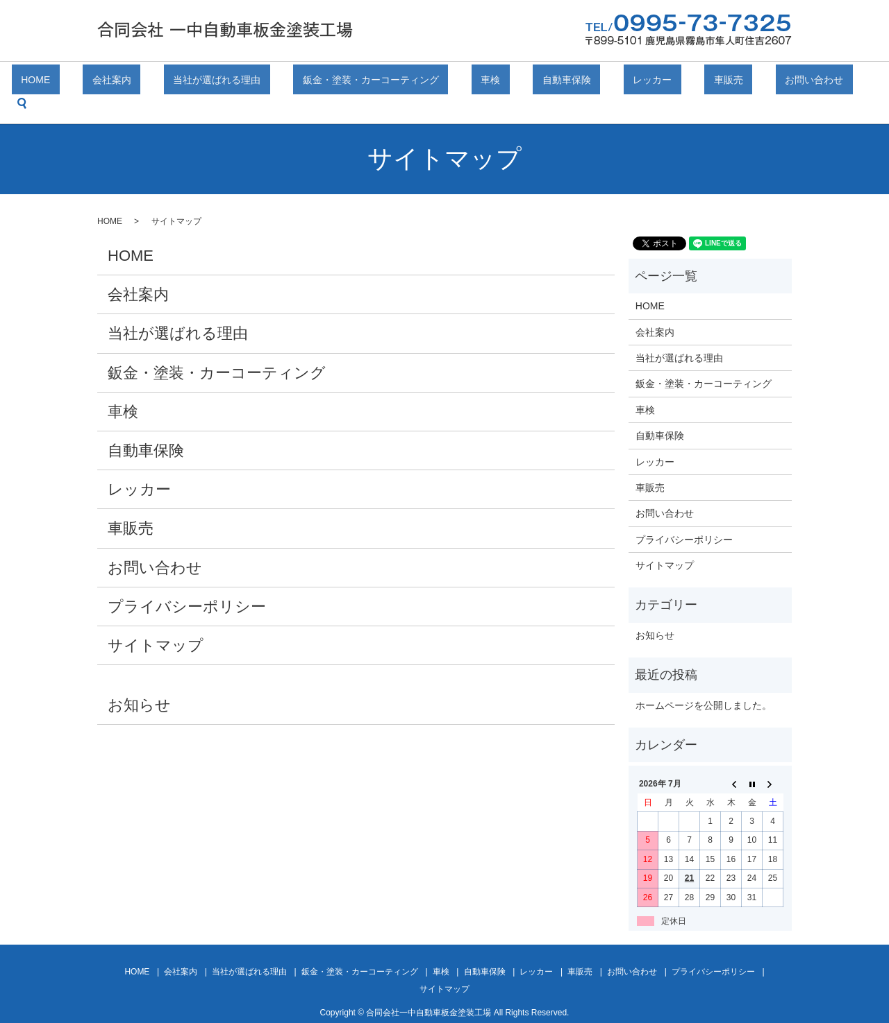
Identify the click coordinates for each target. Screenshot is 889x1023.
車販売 (662, 81)
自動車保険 (538, 81)
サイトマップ (155, 624)
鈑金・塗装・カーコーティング (380, 81)
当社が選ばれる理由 (244, 81)
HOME (100, 81)
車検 (480, 81)
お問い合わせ (730, 81)
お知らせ (139, 683)
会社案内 (157, 81)
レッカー (604, 81)
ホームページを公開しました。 (703, 683)
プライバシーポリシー (187, 585)
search (792, 81)
